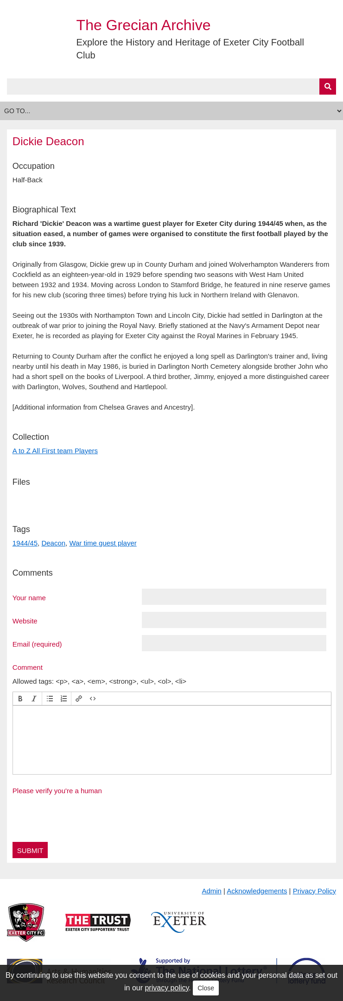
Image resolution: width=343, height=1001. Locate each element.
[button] (20, 698)
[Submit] (327, 86)
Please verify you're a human (57, 791)
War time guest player (102, 543)
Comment (28, 667)
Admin (212, 891)
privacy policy (167, 988)
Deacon (53, 543)
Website (25, 620)
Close (205, 988)
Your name (29, 597)
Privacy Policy (314, 891)
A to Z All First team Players (55, 451)
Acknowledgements (257, 891)
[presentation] (20, 698)
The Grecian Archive (143, 25)
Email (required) (37, 644)
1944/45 (25, 543)
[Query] (171, 86)
